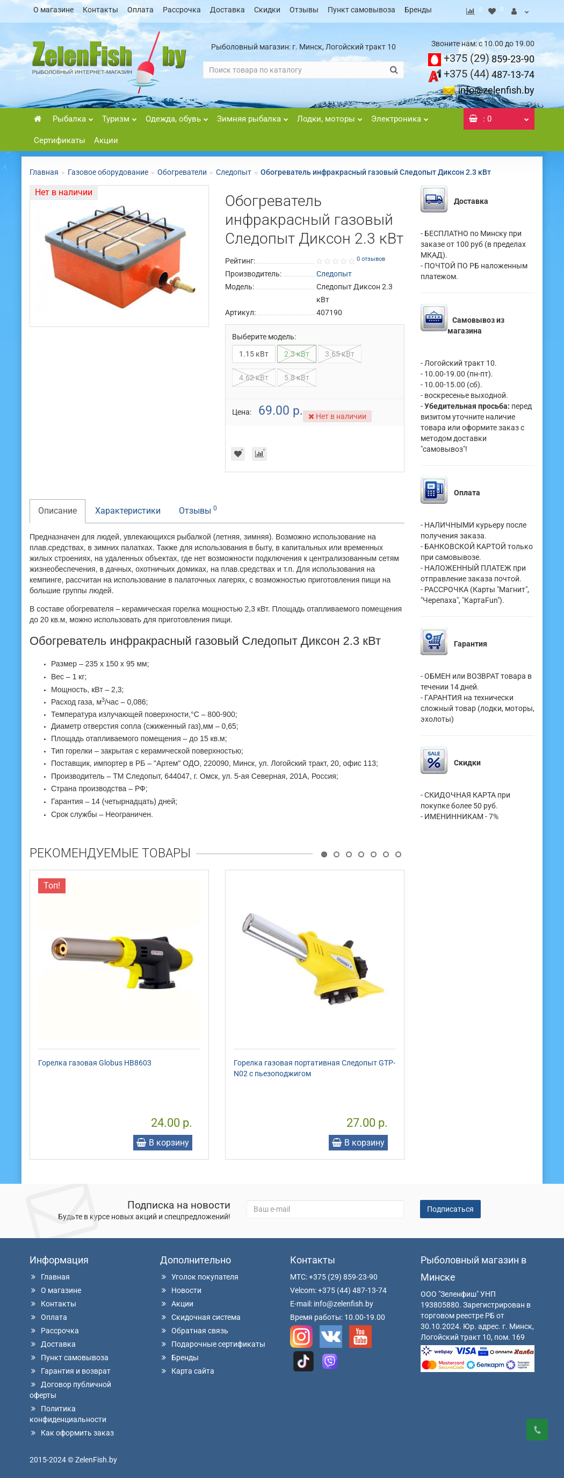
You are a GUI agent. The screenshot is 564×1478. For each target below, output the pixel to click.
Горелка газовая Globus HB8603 (94, 1059)
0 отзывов (371, 255)
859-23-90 (489, 55)
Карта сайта (187, 1367)
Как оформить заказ (72, 1429)
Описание (57, 507)
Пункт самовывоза (361, 9)
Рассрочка (182, 9)
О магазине (53, 9)
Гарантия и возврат (70, 1367)
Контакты (100, 9)
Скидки (267, 9)
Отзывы (304, 9)
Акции (106, 137)
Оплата (140, 9)
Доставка (227, 9)
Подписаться (450, 1206)
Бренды (418, 9)
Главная (44, 169)
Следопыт (233, 169)
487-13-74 (489, 71)
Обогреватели (182, 169)
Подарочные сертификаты (212, 1341)
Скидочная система (200, 1314)
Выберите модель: (264, 333)
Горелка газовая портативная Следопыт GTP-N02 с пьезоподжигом (314, 1065)
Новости (180, 1287)
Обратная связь (194, 1327)
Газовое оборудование (108, 169)
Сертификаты (59, 137)
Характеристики (128, 507)
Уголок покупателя (199, 1273)
